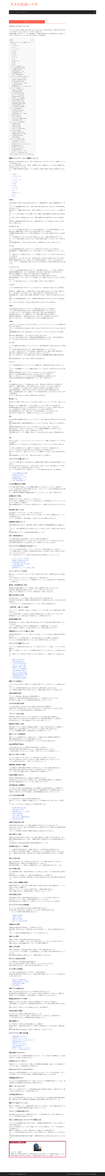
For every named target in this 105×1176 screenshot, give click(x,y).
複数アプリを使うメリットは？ (20, 150)
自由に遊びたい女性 (17, 111)
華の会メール (17, 61)
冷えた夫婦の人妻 (17, 116)
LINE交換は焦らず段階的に (19, 106)
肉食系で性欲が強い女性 (18, 110)
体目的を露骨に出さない (19, 105)
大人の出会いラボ (24, 4)
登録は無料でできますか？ (19, 140)
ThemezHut (93, 1174)
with (14, 62)
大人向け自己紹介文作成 (18, 93)
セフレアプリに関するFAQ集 (17, 139)
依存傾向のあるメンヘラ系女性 (20, 113)
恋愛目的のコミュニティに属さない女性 (22, 86)
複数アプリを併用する (18, 90)
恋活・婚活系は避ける (18, 74)
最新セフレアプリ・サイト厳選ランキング (21, 42)
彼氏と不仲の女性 (17, 115)
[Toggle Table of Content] (31, 40)
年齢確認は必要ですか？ (18, 145)
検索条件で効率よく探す (18, 96)
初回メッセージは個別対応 (19, 98)
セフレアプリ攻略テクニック (18, 88)
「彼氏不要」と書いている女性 (20, 83)
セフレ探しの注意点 (15, 130)
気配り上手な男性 (17, 127)
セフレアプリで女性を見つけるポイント (20, 76)
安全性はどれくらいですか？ (19, 142)
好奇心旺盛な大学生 (17, 120)
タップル (15, 56)
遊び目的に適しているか (18, 71)
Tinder (14, 52)
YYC (14, 59)
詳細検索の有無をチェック (19, 72)
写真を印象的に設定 (17, 91)
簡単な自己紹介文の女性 (18, 81)
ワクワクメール (16, 46)
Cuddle (14, 54)
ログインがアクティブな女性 (19, 78)
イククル (15, 51)
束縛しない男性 (16, 125)
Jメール (15, 47)
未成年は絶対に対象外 (18, 135)
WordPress (78, 1174)
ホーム (12, 12)
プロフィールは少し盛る (18, 94)
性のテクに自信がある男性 (19, 128)
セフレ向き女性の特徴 (16, 108)
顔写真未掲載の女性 (17, 84)
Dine (14, 64)
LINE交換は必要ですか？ (18, 149)
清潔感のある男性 (17, 123)
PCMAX (14, 44)
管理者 (27, 26)
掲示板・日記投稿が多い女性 (19, 79)
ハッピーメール (16, 49)
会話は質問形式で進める (18, 100)
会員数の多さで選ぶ (17, 69)
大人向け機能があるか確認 (19, 67)
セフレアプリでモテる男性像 (18, 122)
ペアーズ (15, 57)
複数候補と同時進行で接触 (19, 103)
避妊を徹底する (16, 137)
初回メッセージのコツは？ (19, 147)
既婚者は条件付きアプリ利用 (19, 133)
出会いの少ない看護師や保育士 (20, 118)
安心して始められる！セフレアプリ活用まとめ (22, 154)
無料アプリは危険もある (18, 132)
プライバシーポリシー (21, 12)
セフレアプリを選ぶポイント (18, 66)
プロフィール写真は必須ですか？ (20, 152)
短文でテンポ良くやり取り (19, 101)
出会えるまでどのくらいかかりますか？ (22, 144)
